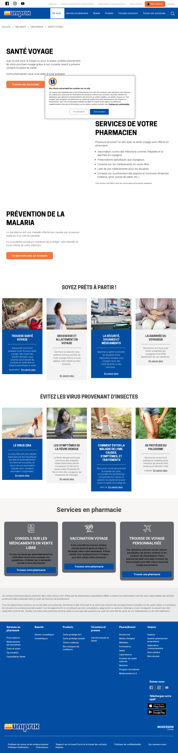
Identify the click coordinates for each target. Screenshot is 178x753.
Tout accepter (99, 112)
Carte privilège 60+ (72, 634)
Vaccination (12, 652)
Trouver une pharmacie (147, 572)
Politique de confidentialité (127, 744)
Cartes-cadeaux (71, 642)
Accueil (6, 27)
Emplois (53, 4)
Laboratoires (125, 654)
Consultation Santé (16, 656)
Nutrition (123, 665)
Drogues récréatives (129, 669)
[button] (7, 4)
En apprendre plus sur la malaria (29, 255)
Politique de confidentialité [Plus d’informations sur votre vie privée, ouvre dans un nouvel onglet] (119, 104)
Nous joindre (136, 4)
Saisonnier (36, 27)
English (171, 4)
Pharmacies (42, 747)
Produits (68, 627)
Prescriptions (13, 638)
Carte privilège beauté (74, 638)
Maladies (123, 642)
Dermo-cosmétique (44, 634)
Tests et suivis (13, 648)
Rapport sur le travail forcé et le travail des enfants (81, 744)
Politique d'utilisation (18, 747)
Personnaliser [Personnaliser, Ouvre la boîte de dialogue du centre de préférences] (79, 112)
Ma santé (20, 27)
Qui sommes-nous (157, 744)
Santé (122, 650)
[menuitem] (57, 13)
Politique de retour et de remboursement (28, 744)
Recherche (124, 634)
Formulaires (125, 646)
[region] (90, 97)
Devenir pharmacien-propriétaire (77, 4)
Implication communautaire (111, 4)
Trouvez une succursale (25, 84)
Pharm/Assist (127, 627)
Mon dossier (155, 4)
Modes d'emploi (127, 638)
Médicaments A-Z (128, 673)
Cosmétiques (41, 638)
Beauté (39, 627)
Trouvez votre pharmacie (31, 572)
